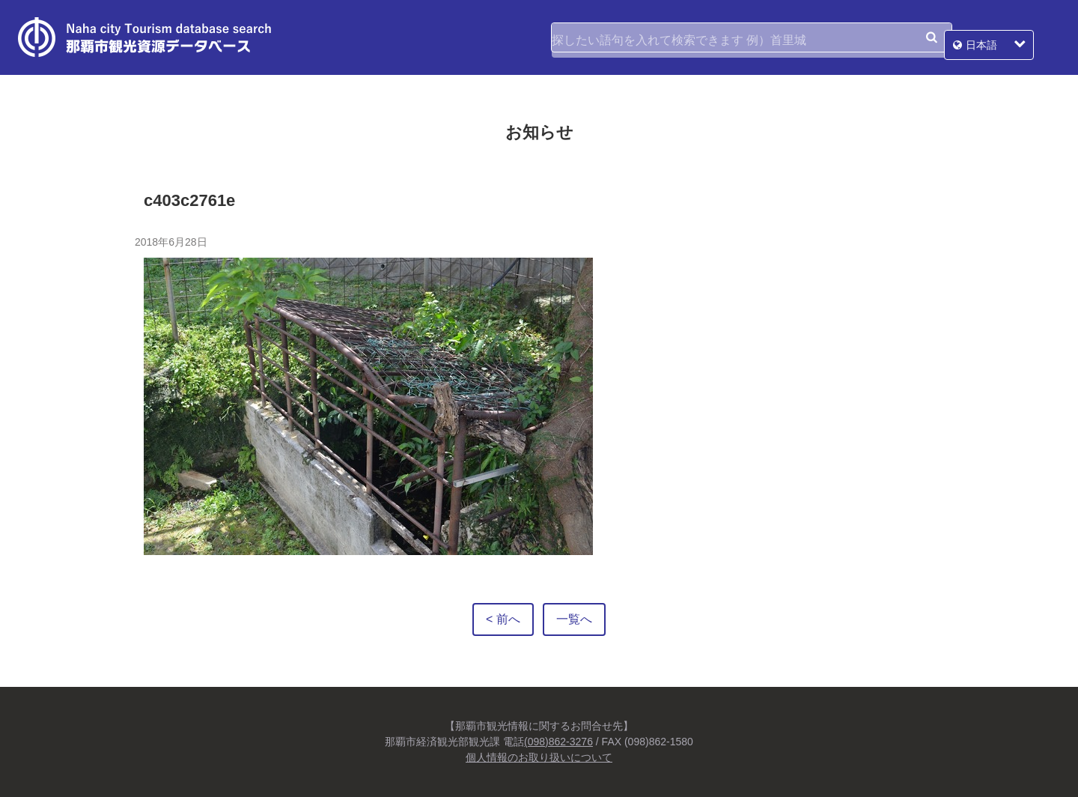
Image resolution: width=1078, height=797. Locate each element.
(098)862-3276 (558, 742)
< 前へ (503, 619)
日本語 (1007, 37)
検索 (931, 37)
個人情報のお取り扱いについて (539, 757)
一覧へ (574, 619)
